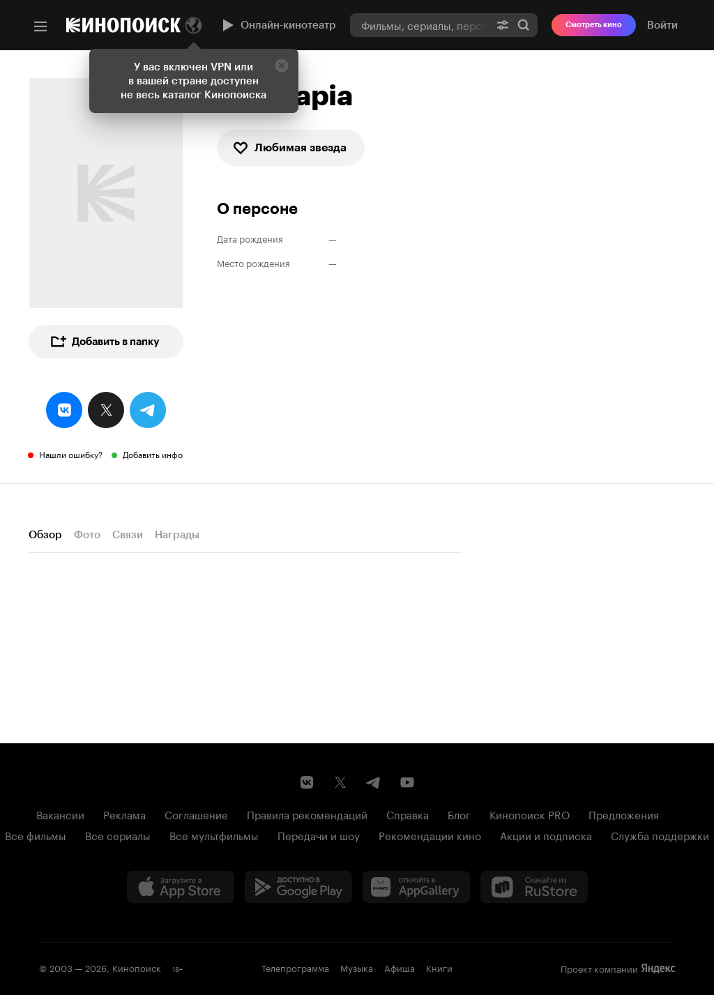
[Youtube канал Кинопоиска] (407, 782)
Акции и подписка (546, 834)
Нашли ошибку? (70, 453)
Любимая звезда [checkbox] (289, 147)
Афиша (399, 967)
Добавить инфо (153, 453)
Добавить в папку (105, 341)
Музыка (356, 967)
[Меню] (40, 26)
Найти (524, 25)
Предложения (623, 813)
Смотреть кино (593, 24)
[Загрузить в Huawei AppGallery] (416, 887)
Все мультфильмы (214, 834)
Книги (439, 967)
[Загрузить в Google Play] (298, 887)
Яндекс (658, 968)
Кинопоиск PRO (529, 813)
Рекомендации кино (430, 834)
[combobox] (419, 24)
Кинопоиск (136, 967)
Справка (407, 813)
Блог (459, 813)
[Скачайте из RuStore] (534, 887)
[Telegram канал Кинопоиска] (373, 782)
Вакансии (60, 813)
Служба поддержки (660, 834)
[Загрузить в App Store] (180, 887)
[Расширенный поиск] (502, 24)
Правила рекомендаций (307, 813)
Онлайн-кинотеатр (277, 25)
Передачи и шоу (319, 834)
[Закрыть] (281, 65)
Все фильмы (35, 834)
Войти (662, 25)
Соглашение (196, 813)
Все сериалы (118, 834)
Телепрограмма (295, 967)
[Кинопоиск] (123, 25)
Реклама (124, 813)
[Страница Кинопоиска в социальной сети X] (340, 782)
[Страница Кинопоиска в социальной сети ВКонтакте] (306, 782)
